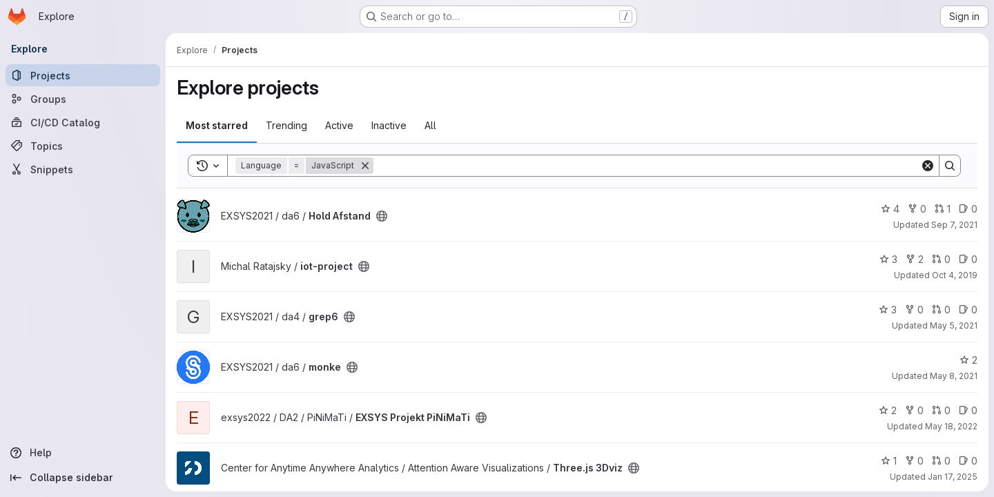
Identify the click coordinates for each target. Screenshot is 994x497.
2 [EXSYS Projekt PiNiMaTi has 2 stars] (888, 410)
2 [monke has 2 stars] (968, 360)
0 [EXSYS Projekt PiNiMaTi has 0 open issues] (968, 410)
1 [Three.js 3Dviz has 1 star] (889, 461)
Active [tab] (339, 125)
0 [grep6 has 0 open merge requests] (941, 309)
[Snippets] (83, 169)
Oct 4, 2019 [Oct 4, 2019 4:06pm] (954, 275)
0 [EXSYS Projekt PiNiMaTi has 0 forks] (914, 410)
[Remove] (365, 165)
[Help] (83, 453)
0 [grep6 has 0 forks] (914, 309)
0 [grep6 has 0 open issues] (968, 309)
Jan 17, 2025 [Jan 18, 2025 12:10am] (952, 476)
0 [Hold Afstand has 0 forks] (917, 209)
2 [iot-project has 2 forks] (915, 259)
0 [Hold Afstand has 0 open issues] (968, 209)
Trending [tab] (286, 125)
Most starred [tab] (217, 125)
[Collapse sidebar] (83, 478)
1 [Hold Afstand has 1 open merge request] (943, 209)
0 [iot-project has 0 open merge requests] (941, 259)
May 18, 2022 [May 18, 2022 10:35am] (951, 426)
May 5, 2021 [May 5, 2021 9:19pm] (953, 325)
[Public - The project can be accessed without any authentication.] (381, 216)
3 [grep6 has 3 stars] (888, 309)
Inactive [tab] (389, 125)
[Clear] (927, 165)
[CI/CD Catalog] (83, 122)
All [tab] (430, 125)
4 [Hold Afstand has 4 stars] (890, 209)
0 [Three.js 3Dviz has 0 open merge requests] (941, 461)
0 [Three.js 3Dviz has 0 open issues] (968, 461)
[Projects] (83, 75)
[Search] (646, 165)
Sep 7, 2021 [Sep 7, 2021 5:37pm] (954, 225)
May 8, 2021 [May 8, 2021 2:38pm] (953, 376)
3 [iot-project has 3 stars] (888, 259)
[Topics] (83, 146)
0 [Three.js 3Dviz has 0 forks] (914, 461)
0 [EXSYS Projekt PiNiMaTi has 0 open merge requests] (941, 410)
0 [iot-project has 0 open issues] (968, 259)
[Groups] (83, 99)
